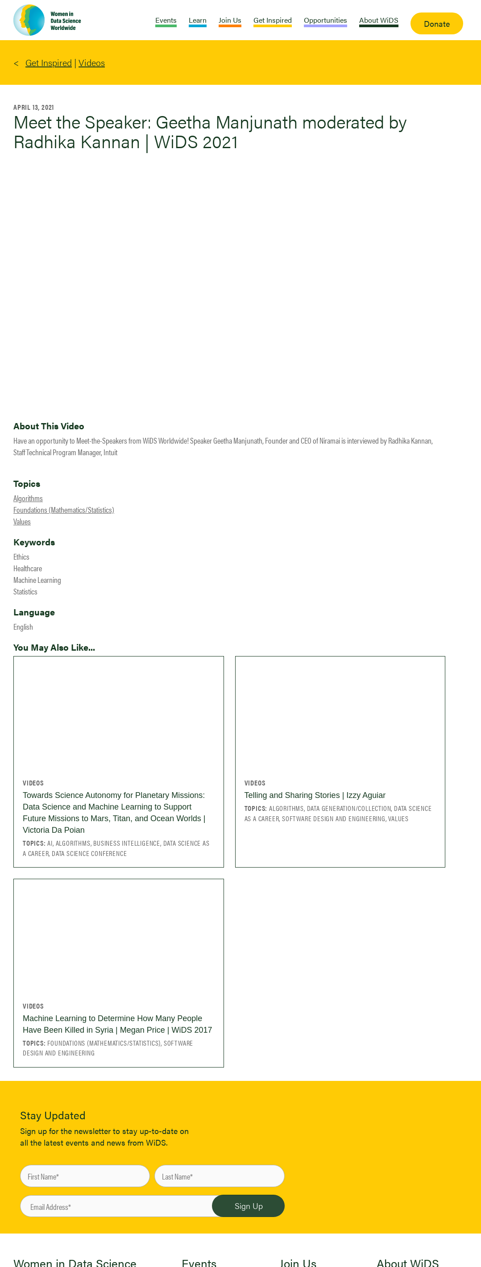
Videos (92, 62)
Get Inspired (48, 62)
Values (22, 521)
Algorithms (28, 497)
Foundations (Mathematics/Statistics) (63, 509)
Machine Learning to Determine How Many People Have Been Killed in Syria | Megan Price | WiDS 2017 (117, 1024)
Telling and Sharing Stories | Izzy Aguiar (315, 795)
